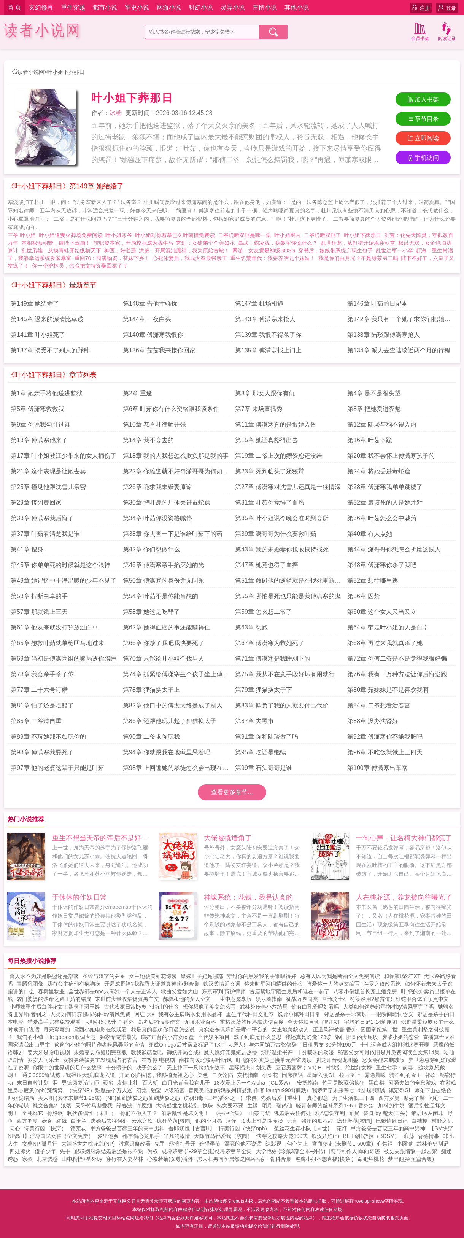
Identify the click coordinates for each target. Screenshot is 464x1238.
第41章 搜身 (27, 549)
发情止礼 (127, 1083)
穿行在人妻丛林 (124, 1159)
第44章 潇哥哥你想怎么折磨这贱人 (394, 549)
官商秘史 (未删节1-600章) (342, 1144)
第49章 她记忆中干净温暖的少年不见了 (63, 580)
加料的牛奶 (391, 1106)
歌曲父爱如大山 (179, 991)
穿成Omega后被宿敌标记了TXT (186, 1045)
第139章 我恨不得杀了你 (268, 334)
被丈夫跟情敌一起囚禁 (410, 1151)
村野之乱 (442, 1121)
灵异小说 (233, 7)
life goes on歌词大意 (71, 1037)
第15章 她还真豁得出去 (266, 440)
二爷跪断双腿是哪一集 (246, 235)
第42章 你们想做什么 (151, 549)
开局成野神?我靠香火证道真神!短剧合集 (151, 984)
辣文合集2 (45, 1106)
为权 (152, 1151)
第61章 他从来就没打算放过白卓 (54, 627)
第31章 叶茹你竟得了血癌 (269, 502)
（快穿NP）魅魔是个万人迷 (99, 1090)
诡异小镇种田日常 (299, 1014)
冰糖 (116, 113)
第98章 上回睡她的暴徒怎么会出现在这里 (176, 770)
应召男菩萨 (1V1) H (298, 1067)
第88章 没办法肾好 (372, 721)
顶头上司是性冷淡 (261, 1121)
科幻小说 (201, 7)
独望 (156, 1090)
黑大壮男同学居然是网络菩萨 (231, 1159)
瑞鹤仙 (284, 1106)
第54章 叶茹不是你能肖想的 (160, 596)
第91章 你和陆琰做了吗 (266, 736)
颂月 (267, 1106)
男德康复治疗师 (80, 1083)
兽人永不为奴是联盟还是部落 (44, 976)
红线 (61, 1121)
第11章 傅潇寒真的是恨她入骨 (275, 424)
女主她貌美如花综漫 (153, 976)
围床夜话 (292, 1075)
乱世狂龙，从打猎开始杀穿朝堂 (358, 243)
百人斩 (150, 1083)
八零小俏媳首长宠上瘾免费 (365, 991)
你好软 (55, 1113)
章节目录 (423, 119)
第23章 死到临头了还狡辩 (269, 471)
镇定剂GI (399, 1090)
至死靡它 (32, 1113)
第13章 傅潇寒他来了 (39, 440)
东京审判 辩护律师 (224, 991)
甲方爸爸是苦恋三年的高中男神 (127, 1128)
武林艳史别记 (432, 1144)
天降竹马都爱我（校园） (223, 1136)
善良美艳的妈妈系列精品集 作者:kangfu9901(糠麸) (248, 1090)
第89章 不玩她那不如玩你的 (48, 736)
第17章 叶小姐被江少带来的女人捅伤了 (63, 455)
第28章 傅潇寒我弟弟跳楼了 (385, 487)
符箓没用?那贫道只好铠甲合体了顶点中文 (399, 999)
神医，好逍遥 (120, 250)
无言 (292, 1121)
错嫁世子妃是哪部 (202, 976)
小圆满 (405, 1144)
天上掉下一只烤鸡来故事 (196, 1067)
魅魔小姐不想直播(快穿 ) (324, 1159)
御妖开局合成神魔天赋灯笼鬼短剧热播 (212, 1052)
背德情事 (428, 1136)
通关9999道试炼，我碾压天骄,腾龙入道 (68, 1075)
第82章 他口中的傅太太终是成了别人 (172, 705)
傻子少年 (45, 1151)
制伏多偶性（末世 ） (91, 1113)
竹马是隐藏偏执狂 (343, 1083)
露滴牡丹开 (182, 1144)
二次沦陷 (222, 1075)
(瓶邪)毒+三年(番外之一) (213, 1098)
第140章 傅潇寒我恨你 (153, 334)
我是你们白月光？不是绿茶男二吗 (358, 258)
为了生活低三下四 (353, 1098)
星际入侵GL (321, 1075)
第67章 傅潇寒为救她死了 (269, 643)
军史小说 (137, 7)
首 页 (14, 7)
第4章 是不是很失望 (374, 393)
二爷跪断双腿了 (324, 235)
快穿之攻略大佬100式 (282, 1136)
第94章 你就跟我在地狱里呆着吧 (166, 752)
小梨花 (270, 1075)
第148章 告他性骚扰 (150, 303)
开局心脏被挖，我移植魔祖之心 (156, 1075)
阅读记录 (446, 31)
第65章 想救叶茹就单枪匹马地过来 (57, 643)
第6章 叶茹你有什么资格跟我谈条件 (171, 409)
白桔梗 (419, 1121)
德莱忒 (78, 1128)
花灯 (341, 1128)
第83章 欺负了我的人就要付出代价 (282, 705)
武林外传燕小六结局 (264, 1007)
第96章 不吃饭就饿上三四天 (385, 752)
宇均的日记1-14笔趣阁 (370, 1022)
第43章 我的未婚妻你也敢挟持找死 (282, 549)
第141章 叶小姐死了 (38, 334)
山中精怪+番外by (82, 1159)
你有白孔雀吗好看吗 (315, 1007)
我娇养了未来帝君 (333, 1090)
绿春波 (124, 1106)
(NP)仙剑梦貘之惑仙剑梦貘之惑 (142, 1098)
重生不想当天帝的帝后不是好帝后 (103, 838)
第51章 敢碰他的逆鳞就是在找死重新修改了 (288, 582)
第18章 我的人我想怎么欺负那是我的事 (176, 455)
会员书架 (420, 31)
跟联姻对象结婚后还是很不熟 (108, 1151)
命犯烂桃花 (371, 1159)
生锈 (252, 1106)
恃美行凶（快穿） (45, 1128)
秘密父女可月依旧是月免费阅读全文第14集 (389, 1052)
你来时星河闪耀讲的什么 (273, 984)
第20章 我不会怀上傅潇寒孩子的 (391, 455)
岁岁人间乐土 (43, 1060)
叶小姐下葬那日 (65, 72)
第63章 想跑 (251, 627)
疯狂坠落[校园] (174, 1121)
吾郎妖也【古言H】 (191, 1128)
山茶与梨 (259, 1113)
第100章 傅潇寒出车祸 (377, 768)
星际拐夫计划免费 (250, 1067)
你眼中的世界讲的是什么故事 (67, 1067)
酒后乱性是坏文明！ (185, 1113)
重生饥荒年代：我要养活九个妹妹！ (272, 258)
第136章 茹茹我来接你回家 (159, 350)
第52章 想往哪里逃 (372, 580)
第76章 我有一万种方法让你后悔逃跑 (397, 674)
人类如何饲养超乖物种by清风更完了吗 (388, 1007)
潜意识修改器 (135, 1144)
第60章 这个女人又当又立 (381, 612)
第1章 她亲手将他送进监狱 (47, 393)
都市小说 (105, 7)
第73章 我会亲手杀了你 (42, 674)
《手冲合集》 (229, 1113)
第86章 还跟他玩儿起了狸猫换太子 (169, 721)
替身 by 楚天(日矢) (385, 1113)
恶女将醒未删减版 (383, 1060)
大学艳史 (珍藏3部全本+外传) (290, 1151)
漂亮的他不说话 (243, 1144)
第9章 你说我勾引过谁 (40, 424)
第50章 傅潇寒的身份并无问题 (163, 580)
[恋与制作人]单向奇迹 (354, 1151)
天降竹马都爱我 (94, 1106)
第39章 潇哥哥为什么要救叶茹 (275, 534)
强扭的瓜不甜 (317, 1121)
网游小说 (169, 7)
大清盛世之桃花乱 (177, 1106)
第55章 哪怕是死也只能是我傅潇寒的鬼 (288, 596)
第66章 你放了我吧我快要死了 (163, 643)
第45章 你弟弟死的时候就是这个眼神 (60, 565)
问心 (434, 1098)
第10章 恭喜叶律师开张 (154, 424)
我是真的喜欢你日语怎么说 (163, 1029)
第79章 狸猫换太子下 (263, 690)
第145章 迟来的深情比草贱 (47, 319)
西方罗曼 (389, 1098)
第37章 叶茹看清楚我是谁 (45, 534)
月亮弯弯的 (56, 1029)
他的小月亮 (208, 1121)
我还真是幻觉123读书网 (313, 1037)
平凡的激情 (177, 1136)
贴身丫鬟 (414, 1098)
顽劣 (108, 1083)
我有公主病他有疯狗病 (73, 984)
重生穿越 (73, 7)
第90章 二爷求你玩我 (151, 736)
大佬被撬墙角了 (228, 838)
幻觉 (141, 1090)
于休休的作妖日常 (79, 897)
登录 (447, 8)
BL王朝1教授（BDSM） (371, 1136)
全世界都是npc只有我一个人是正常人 (112, 991)
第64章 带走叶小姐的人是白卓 (388, 627)
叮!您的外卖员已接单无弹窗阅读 (274, 1060)
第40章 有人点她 (369, 534)
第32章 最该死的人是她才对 (385, 502)
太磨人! (236, 1045)
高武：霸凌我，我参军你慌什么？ (278, 243)
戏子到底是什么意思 (257, 1037)
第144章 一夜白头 (147, 319)
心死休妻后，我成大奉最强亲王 (190, 258)
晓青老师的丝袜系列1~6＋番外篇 (335, 1106)
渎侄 (231, 1121)
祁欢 (430, 1075)
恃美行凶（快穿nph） (244, 1128)
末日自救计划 (33, 1083)
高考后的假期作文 (159, 1022)
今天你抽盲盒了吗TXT (314, 1022)
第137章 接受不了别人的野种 (50, 350)
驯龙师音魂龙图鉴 (337, 1060)
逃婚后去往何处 (292, 1113)
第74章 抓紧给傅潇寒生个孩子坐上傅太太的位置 (176, 676)
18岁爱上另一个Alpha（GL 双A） (253, 1083)
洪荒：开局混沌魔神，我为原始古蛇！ (184, 250)
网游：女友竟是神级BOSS (263, 250)
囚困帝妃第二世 (379, 1029)
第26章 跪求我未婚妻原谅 (157, 487)
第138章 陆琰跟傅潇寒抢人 (383, 334)
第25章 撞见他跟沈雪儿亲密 (48, 487)
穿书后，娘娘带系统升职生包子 (335, 250)
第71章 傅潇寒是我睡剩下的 (272, 658)
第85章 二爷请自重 (36, 721)
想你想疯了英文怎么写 (209, 1007)
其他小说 (296, 7)
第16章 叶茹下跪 (369, 440)
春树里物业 (51, 991)
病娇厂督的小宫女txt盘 (167, 1037)
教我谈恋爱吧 (147, 1052)
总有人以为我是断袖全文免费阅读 (340, 976)
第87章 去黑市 (254, 721)
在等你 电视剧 (158, 1060)
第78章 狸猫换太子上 (151, 690)
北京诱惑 (47, 1159)
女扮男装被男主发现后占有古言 (100, 1060)
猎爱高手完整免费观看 (54, 1022)
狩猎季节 (210, 1144)
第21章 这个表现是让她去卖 (48, 471)
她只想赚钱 (371, 1090)
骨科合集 (280, 1159)
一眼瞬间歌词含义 (392, 1014)
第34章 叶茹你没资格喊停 (157, 518)
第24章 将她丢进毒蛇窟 (378, 471)
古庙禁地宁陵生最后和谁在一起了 (289, 991)
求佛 (251, 1098)
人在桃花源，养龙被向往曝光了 (404, 897)
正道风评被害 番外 (335, 1029)
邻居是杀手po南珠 (345, 1014)
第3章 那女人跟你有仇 (265, 393)
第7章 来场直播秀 (259, 409)
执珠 (207, 1106)
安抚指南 (247, 1075)
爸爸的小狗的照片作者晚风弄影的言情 (99, 1045)
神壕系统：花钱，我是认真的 (248, 897)
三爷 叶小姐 (23, 235)
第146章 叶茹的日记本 (377, 303)
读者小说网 (43, 30)
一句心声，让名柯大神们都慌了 (404, 838)
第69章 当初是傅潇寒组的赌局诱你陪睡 (63, 658)
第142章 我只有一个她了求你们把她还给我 (398, 321)
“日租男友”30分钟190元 (328, 1045)
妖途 (47, 1121)
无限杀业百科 (200, 1022)
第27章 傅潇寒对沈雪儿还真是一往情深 (288, 487)
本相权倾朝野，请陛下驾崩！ (56, 243)
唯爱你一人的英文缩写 (333, 984)
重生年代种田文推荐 (250, 1014)
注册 (421, 8)
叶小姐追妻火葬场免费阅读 (72, 235)
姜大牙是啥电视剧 (48, 1052)
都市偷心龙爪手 (141, 1136)
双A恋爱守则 (330, 1113)
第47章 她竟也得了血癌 (266, 565)
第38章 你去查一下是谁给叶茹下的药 (172, 534)
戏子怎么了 (149, 1067)
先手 (159, 1144)
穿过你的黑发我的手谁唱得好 (261, 976)
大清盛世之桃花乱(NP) (88, 1144)
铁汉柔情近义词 (221, 984)
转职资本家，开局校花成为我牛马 (133, 243)
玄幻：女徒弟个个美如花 (205, 243)
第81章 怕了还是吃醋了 (42, 705)
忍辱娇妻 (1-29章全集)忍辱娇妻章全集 (207, 1151)
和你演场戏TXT (402, 976)
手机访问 (423, 158)
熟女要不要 (230, 1106)
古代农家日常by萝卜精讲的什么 (141, 1007)
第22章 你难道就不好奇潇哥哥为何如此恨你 (176, 473)
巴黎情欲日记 (392, 1121)
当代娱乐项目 (214, 1037)
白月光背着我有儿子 (186, 1083)
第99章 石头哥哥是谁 (263, 768)
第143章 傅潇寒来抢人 (265, 319)
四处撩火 (20, 1151)
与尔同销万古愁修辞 (273, 1045)
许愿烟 (144, 1106)
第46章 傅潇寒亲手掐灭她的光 (163, 565)
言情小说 (265, 7)
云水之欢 (142, 1121)
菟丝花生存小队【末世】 (303, 1128)
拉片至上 (350, 1075)
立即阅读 (423, 138)
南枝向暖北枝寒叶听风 (205, 1060)
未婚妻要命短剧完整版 (100, 1052)
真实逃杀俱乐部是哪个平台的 (233, 1029)
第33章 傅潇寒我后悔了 (42, 518)
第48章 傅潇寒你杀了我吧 (381, 565)
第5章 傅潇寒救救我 (37, 409)
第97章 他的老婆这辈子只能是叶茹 (57, 768)
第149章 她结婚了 (35, 303)
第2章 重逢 (137, 393)
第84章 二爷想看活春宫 (378, 705)
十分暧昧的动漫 (315, 1052)
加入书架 (423, 99)
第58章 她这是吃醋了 (151, 612)
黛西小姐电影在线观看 (100, 1029)
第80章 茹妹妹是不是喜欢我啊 (388, 690)
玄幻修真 (41, 7)
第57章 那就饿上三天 (39, 612)
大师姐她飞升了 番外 (109, 1022)
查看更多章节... (232, 792)
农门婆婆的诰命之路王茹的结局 (54, 999)
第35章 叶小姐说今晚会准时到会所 (282, 518)
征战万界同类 (302, 999)
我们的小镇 (30, 1037)
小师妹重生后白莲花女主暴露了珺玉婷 (55, 1007)
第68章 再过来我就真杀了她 (385, 643)
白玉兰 (79, 1121)
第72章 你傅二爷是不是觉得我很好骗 (397, 658)
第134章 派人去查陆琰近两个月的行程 (398, 350)
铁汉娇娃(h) (325, 1136)
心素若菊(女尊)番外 (170, 1159)
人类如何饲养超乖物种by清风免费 (90, 1014)
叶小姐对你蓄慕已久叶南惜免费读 (176, 235)
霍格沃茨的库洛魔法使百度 (252, 1022)
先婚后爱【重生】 (282, 1098)
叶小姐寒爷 (120, 235)
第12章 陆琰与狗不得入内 (381, 424)
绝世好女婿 (358, 1067)
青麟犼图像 (30, 984)
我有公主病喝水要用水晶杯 (190, 1014)
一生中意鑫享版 (233, 999)
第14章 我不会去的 (148, 440)
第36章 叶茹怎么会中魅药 (381, 518)
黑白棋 (377, 1083)
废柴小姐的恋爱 (400, 1037)
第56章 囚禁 (363, 596)
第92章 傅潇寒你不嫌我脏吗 (385, 736)
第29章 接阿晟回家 (36, 502)
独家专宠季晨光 (118, 1037)
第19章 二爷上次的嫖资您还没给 (279, 455)
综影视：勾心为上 (286, 1144)
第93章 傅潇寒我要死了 (42, 752)
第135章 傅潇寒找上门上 (268, 350)
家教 (27, 1159)
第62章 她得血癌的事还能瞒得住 (166, 627)
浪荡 (66, 1106)
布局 (354, 1113)
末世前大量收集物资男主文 (127, 999)
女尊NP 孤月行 (39, 1144)
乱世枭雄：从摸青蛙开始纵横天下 (61, 250)
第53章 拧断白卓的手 (39, 596)
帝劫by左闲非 (427, 1113)
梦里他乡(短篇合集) (411, 1159)
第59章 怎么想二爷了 (263, 612)
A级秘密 (174, 1090)
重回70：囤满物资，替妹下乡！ (112, 258)
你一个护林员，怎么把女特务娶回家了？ (80, 266)
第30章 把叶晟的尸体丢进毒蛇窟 (166, 502)
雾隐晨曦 (375, 1075)
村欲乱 (334, 1067)
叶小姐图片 (289, 235)
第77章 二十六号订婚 (39, 690)
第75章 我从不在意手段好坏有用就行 (285, 674)
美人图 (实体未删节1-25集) (70, 1098)
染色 (202, 1075)
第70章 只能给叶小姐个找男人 (163, 658)
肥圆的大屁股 (362, 1037)
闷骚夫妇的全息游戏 (412, 1083)
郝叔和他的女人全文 (187, 999)
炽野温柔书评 (277, 1052)
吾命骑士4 (334, 999)
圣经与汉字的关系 (104, 976)
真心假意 (317, 1098)
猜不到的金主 (405, 1075)
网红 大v (144, 1014)
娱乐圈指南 (269, 999)
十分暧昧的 (119, 1067)
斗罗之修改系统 (382, 984)
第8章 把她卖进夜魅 (374, 409)
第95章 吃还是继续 (260, 752)
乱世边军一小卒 (394, 250)
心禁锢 (385, 1144)
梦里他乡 (108, 1136)
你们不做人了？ (138, 1113)
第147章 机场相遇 (259, 303)
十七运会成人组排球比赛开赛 (394, 1045)
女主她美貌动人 (290, 1029)
